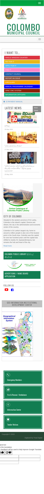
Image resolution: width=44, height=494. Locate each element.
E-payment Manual (13, 102)
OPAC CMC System (13, 91)
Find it (8, 70)
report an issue (12, 78)
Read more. (8, 246)
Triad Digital (38, 438)
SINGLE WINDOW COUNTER (16, 58)
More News (36, 109)
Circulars (10, 82)
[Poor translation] (8, 453)
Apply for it (10, 66)
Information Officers (15, 95)
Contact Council (13, 74)
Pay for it (9, 62)
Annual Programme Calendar (19, 86)
